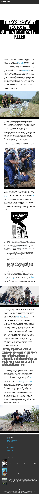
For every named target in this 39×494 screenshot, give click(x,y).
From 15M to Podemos (11, 447)
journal (7, 3)
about (36, 3)
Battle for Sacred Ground (12, 440)
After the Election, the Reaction (13, 441)
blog (33, 3)
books (2, 3)
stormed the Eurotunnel (15, 380)
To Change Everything (11, 451)
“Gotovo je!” (9, 444)
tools (15, 3)
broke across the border (27, 371)
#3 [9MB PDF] (22, 246)
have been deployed (30, 276)
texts (11, 3)
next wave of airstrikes (30, 140)
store (29, 3)
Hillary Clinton (18, 310)
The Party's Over (10, 450)
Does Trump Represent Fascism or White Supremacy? (17, 438)
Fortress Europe (22, 76)
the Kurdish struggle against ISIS (25, 63)
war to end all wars (21, 196)
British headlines (25, 70)
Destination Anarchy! (11, 446)
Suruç (18, 62)
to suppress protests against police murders (24, 316)
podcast (24, 3)
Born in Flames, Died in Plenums (13, 443)
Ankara (22, 62)
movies (19, 3)
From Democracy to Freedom (12, 448)
